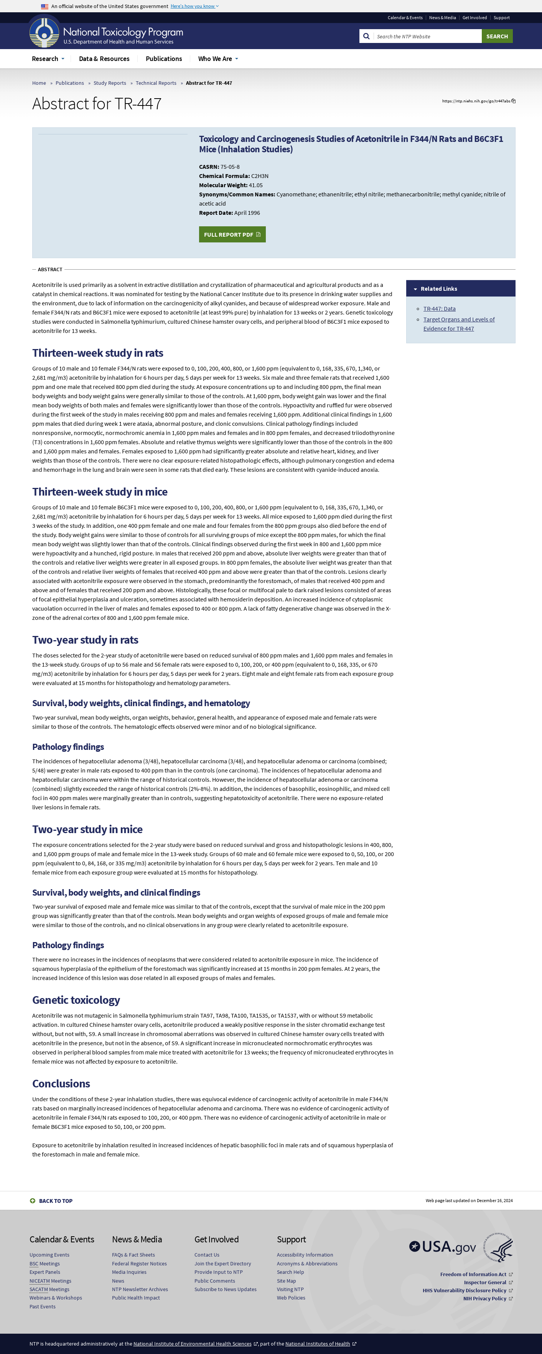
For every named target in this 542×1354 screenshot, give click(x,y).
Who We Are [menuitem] (215, 58)
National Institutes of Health (317, 1343)
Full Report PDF (228, 234)
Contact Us (206, 1254)
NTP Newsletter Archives (140, 1289)
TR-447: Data (439, 308)
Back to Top (55, 1200)
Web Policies (291, 1297)
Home (39, 82)
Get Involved (475, 17)
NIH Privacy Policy (484, 1298)
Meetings (45, 1263)
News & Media (442, 17)
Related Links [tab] (439, 288)
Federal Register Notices (139, 1263)
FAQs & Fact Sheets (133, 1254)
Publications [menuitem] (164, 58)
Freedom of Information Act (473, 1274)
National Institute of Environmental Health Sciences (192, 1343)
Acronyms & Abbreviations (307, 1263)
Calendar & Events (405, 17)
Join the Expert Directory (222, 1263)
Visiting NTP (290, 1289)
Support (502, 17)
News (118, 1280)
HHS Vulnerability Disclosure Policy (464, 1290)
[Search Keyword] (428, 36)
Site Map (286, 1280)
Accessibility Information (305, 1254)
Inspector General (485, 1282)
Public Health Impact (136, 1297)
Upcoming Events (49, 1254)
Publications (70, 82)
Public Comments (214, 1280)
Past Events (43, 1306)
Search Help (290, 1271)
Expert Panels (45, 1271)
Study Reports (110, 82)
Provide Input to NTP (218, 1271)
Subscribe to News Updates (225, 1289)
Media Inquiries (129, 1271)
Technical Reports (156, 82)
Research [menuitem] (45, 58)
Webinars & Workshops (56, 1297)
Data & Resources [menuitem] (104, 58)
